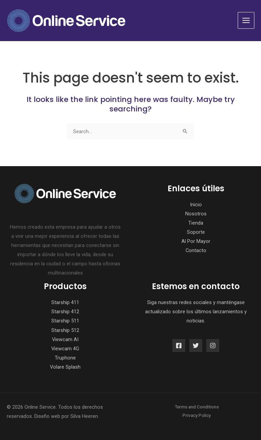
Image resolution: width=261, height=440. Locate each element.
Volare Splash (65, 367)
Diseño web (47, 416)
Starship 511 (65, 321)
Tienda (195, 223)
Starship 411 (65, 302)
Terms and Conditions (197, 406)
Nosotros (196, 214)
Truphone (65, 358)
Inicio (196, 204)
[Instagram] (212, 345)
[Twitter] (195, 345)
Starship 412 (65, 312)
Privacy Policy (196, 415)
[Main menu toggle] (246, 20)
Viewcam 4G (65, 349)
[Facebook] (178, 345)
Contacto (196, 250)
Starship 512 (65, 330)
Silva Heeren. (84, 416)
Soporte (196, 232)
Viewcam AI (65, 339)
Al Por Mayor (195, 241)
